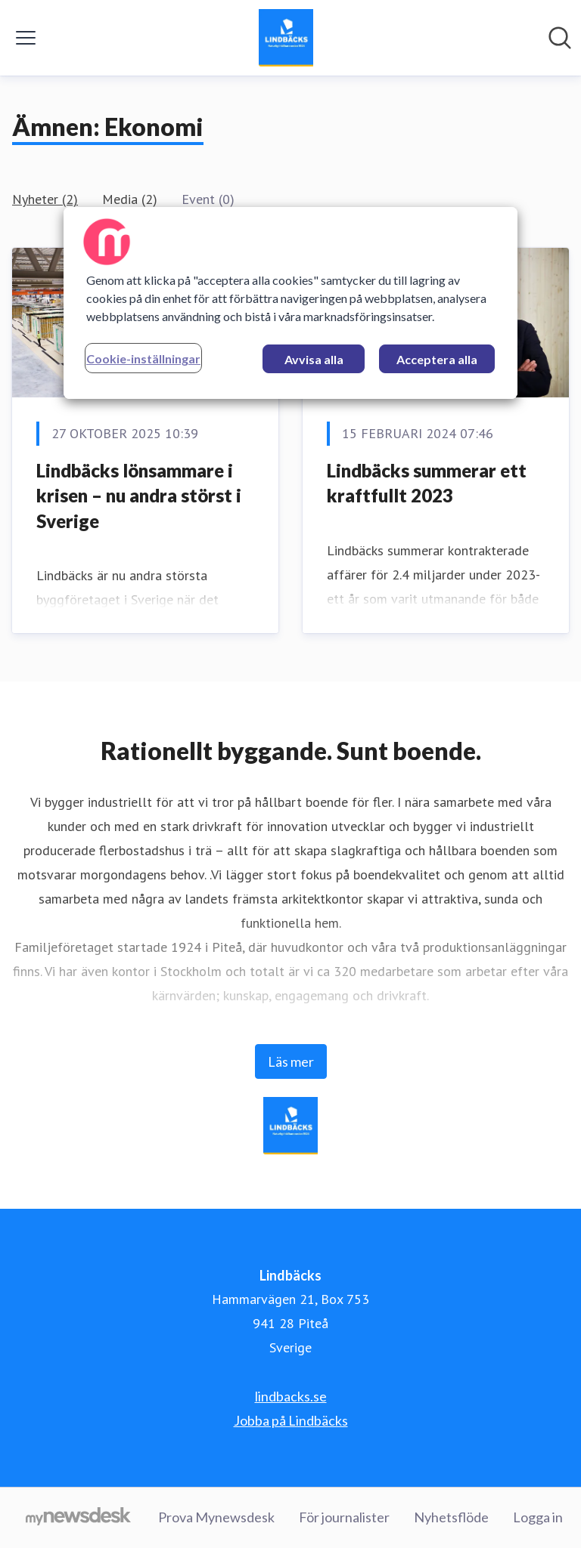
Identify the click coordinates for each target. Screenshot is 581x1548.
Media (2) (129, 199)
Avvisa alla (313, 359)
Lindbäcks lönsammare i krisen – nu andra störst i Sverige (138, 495)
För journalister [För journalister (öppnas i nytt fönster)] (344, 1517)
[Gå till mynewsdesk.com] (78, 1518)
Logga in (538, 1517)
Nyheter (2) (45, 199)
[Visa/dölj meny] (25, 38)
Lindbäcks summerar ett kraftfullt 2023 (427, 483)
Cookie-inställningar (143, 358)
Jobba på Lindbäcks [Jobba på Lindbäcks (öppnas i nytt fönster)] (291, 1420)
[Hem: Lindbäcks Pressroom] (286, 37)
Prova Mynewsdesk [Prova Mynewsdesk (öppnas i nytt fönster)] (216, 1517)
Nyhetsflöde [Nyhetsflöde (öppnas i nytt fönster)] (451, 1517)
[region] (290, 303)
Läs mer (291, 1061)
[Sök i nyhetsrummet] (560, 38)
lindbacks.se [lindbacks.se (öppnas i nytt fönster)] (291, 1396)
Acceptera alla (436, 359)
